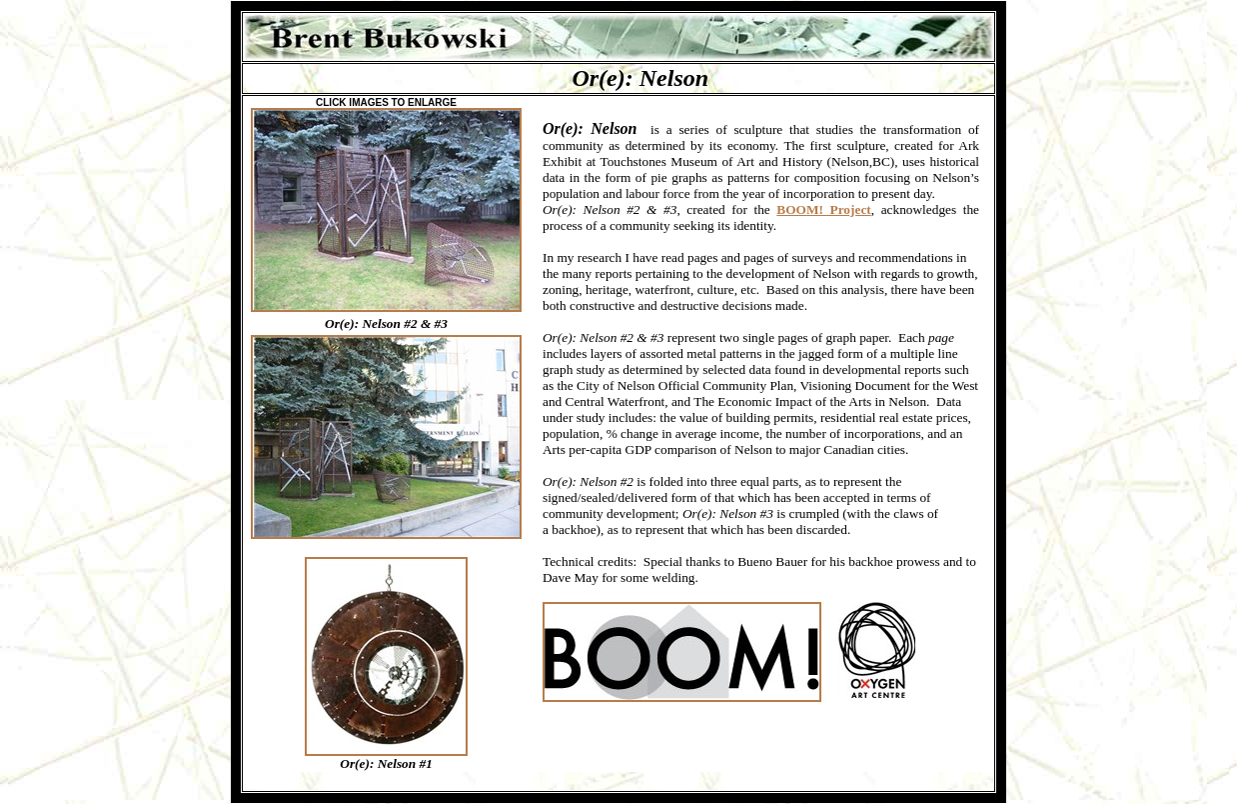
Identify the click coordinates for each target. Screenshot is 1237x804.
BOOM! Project (823, 209)
